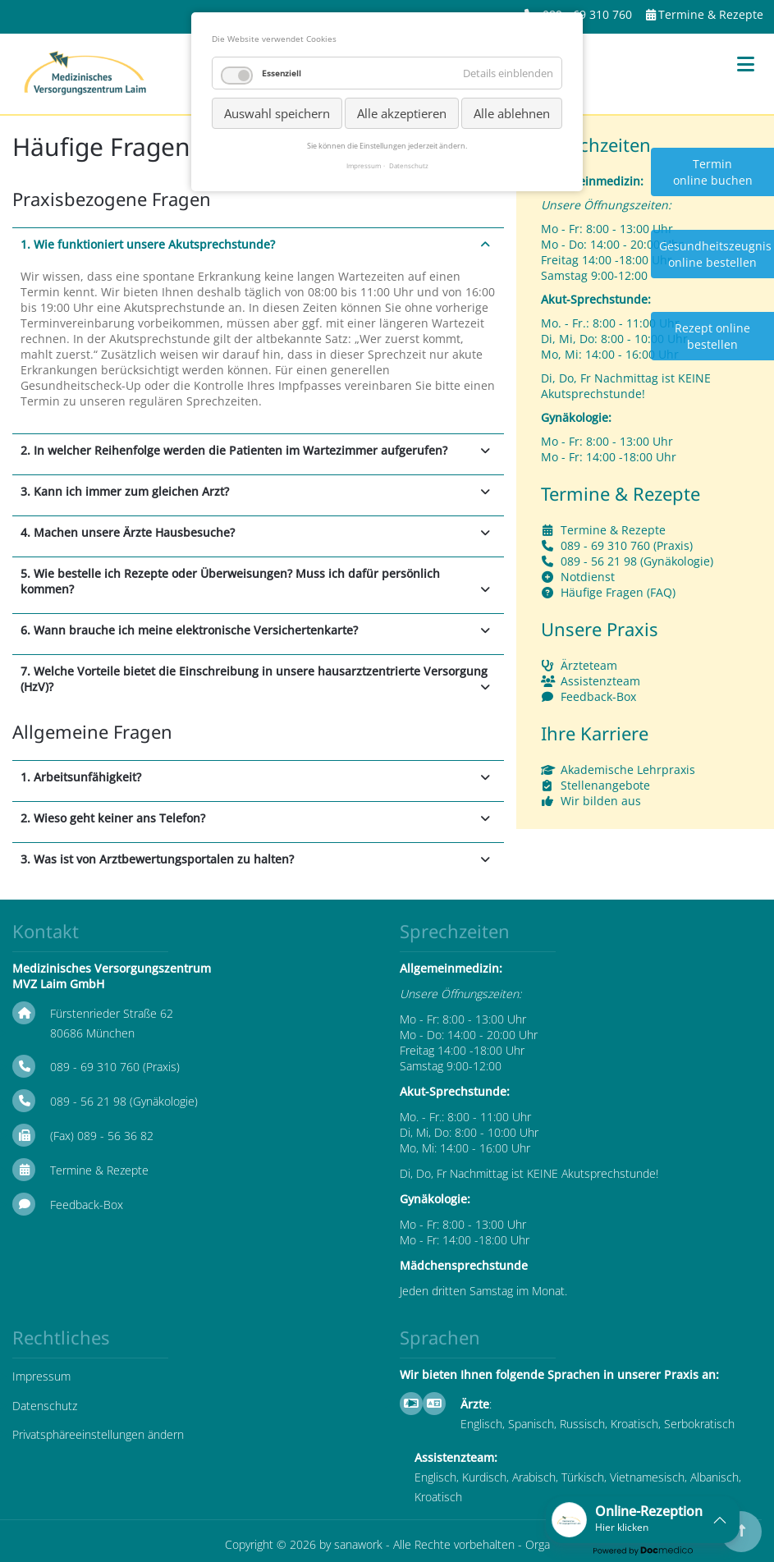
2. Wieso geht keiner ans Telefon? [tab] (113, 818)
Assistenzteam (600, 681)
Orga (537, 1544)
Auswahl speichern (277, 113)
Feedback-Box (598, 696)
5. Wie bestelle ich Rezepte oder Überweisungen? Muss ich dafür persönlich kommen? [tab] (230, 581)
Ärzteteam (589, 665)
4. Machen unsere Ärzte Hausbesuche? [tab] (128, 532)
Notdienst (588, 576)
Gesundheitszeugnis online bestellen (715, 254)
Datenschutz (44, 1405)
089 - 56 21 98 (599, 561)
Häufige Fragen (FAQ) (618, 592)
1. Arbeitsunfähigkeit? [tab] (81, 777)
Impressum (41, 1376)
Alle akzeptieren (402, 113)
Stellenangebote (605, 785)
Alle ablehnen (512, 113)
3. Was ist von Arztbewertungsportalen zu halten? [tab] (157, 859)
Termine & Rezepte (710, 14)
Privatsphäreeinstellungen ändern (98, 1434)
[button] (643, 1519)
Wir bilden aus (601, 800)
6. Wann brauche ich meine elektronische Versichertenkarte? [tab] (189, 630)
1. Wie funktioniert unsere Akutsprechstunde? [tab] (148, 244)
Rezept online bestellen (712, 336)
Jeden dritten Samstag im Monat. (483, 1291)
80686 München (92, 1033)
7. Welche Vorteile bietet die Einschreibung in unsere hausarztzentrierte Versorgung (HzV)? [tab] (254, 678)
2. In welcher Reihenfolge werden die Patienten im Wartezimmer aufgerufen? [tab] (234, 450)
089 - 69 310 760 (587, 14)
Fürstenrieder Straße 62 (111, 1013)
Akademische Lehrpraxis (628, 769)
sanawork (358, 1544)
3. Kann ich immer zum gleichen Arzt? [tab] (125, 491)
